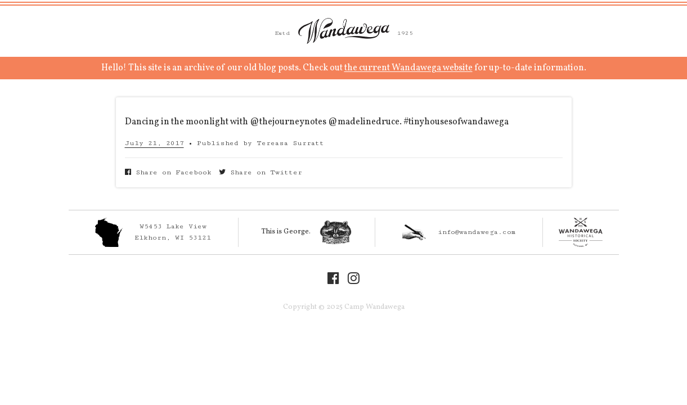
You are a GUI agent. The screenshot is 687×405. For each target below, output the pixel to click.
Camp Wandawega (343, 31)
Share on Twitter (260, 172)
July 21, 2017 (154, 143)
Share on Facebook (168, 172)
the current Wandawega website (408, 68)
